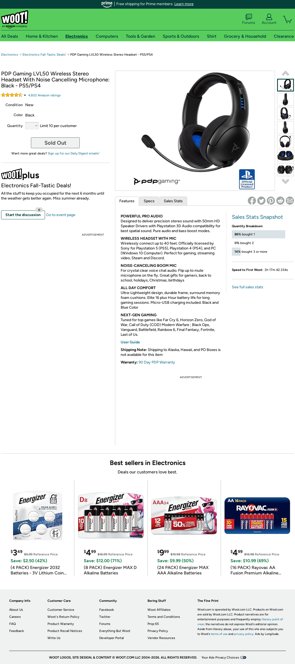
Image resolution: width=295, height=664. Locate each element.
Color (18, 115)
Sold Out (55, 143)
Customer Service (60, 610)
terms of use (219, 634)
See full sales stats (247, 287)
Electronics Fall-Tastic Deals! (44, 54)
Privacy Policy (158, 631)
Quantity (15, 126)
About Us (16, 610)
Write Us (53, 638)
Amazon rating (44, 95)
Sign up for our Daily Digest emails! (74, 153)
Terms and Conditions (164, 617)
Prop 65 (153, 624)
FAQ (12, 624)
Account (269, 19)
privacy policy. (244, 634)
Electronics (9, 54)
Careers (15, 617)
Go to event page (60, 215)
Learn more (184, 4)
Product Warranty (60, 624)
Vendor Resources (161, 638)
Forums (248, 19)
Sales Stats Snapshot (257, 217)
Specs (149, 201)
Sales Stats (173, 201)
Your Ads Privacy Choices (220, 657)
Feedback (16, 631)
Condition (14, 105)
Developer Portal (111, 638)
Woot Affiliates (159, 610)
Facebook (106, 610)
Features (126, 201)
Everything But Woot (114, 631)
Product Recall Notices (64, 631)
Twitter (104, 617)
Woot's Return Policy (63, 617)
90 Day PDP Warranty (157, 362)
